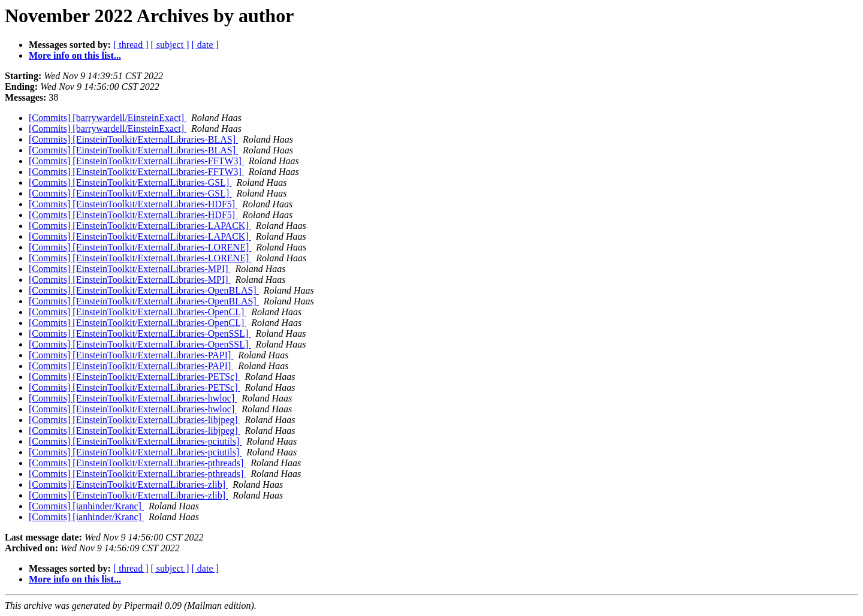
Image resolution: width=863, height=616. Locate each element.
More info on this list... (75, 55)
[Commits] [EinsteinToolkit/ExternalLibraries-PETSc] (134, 377)
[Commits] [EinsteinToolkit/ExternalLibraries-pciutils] (135, 441)
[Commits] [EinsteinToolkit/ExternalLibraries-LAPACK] (140, 226)
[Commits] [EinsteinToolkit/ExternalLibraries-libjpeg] (134, 420)
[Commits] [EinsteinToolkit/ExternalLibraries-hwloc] (133, 398)
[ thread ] (131, 45)
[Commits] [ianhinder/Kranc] (86, 506)
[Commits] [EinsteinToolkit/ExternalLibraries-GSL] (130, 182)
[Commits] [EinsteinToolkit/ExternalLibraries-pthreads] (137, 463)
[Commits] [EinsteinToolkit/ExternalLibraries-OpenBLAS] (144, 290)
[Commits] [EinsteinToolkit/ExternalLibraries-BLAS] (133, 139)
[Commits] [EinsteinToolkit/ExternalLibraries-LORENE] (140, 247)
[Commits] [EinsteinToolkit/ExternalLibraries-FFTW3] (136, 161)
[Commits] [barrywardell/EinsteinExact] (107, 118)
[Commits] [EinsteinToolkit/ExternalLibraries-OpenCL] (137, 312)
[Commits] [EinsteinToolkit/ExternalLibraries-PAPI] (131, 355)
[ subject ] (170, 45)
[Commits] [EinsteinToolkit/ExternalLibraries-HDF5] (133, 204)
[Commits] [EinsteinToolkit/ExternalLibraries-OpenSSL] (140, 333)
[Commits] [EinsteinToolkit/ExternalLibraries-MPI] (130, 269)
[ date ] (205, 45)
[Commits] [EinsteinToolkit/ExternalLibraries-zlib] (128, 484)
